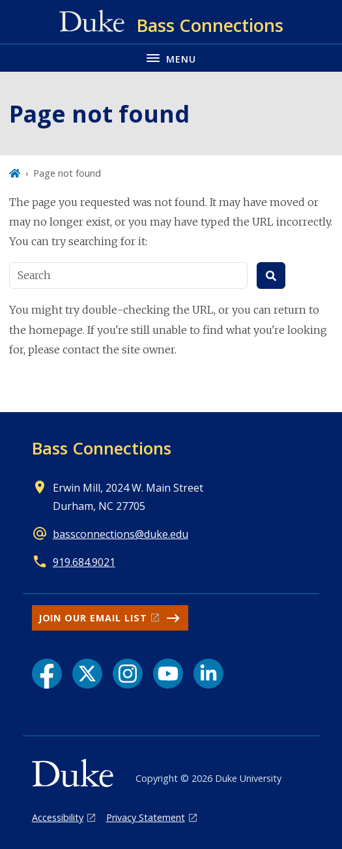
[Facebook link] (47, 674)
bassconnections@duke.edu (120, 534)
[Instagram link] (128, 674)
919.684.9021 (84, 562)
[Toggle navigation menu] (171, 58)
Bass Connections (101, 448)
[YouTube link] (168, 674)
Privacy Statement (145, 817)
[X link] (87, 674)
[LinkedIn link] (208, 674)
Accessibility (57, 817)
